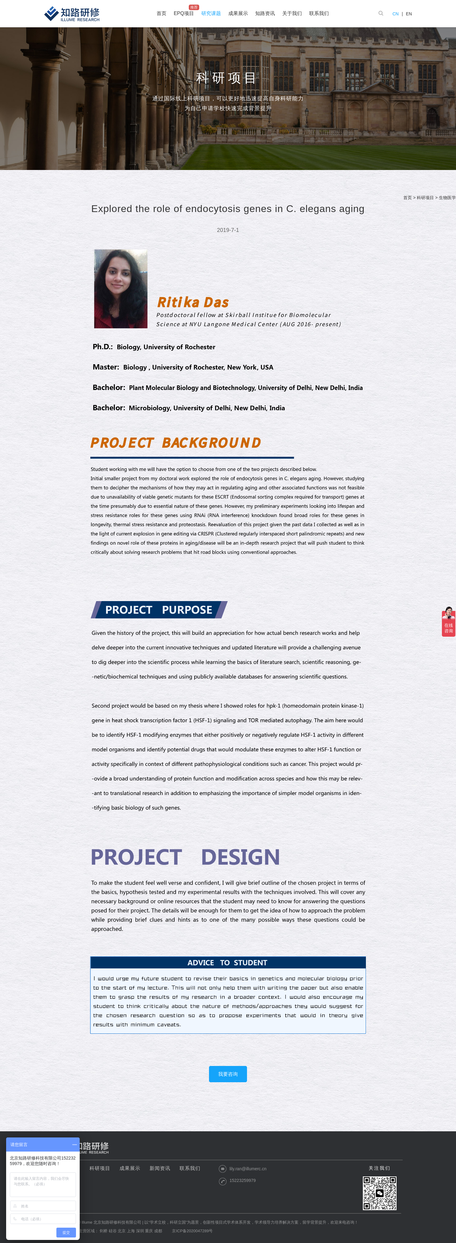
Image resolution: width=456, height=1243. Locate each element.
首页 (407, 197)
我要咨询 (228, 1074)
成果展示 (130, 1168)
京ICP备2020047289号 (192, 1231)
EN (409, 13)
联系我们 (190, 1168)
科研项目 (425, 197)
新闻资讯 (160, 1168)
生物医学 (447, 197)
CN (396, 13)
